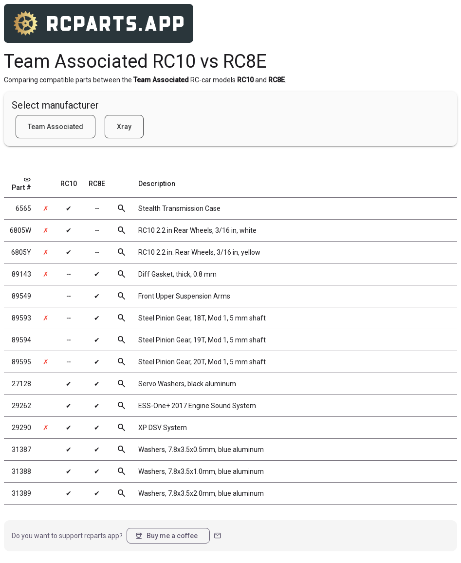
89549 (21, 296)
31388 (21, 471)
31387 (21, 449)
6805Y (21, 252)
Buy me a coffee (166, 536)
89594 (21, 340)
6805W (20, 230)
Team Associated (55, 127)
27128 (21, 384)
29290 (21, 428)
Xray (124, 127)
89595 (21, 362)
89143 (21, 274)
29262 (21, 406)
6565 (23, 208)
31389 (21, 493)
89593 (21, 318)
